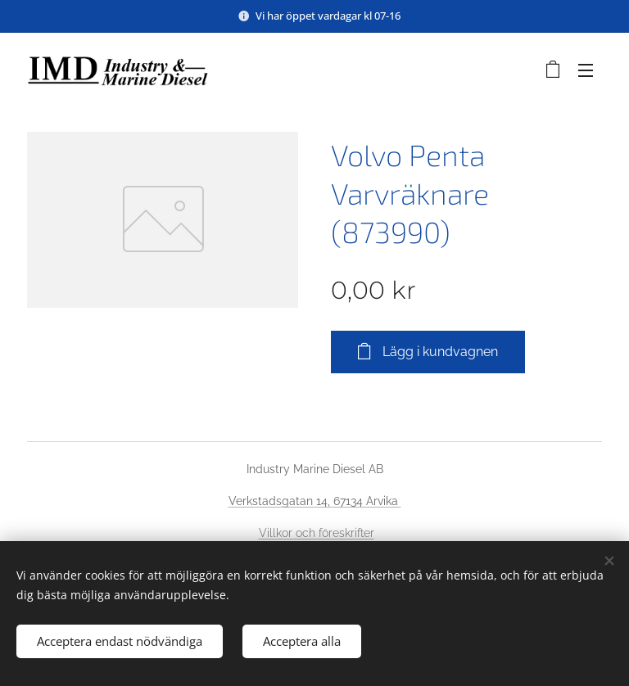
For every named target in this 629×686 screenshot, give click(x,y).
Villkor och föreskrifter (316, 532)
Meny (585, 70)
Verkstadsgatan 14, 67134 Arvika (315, 501)
